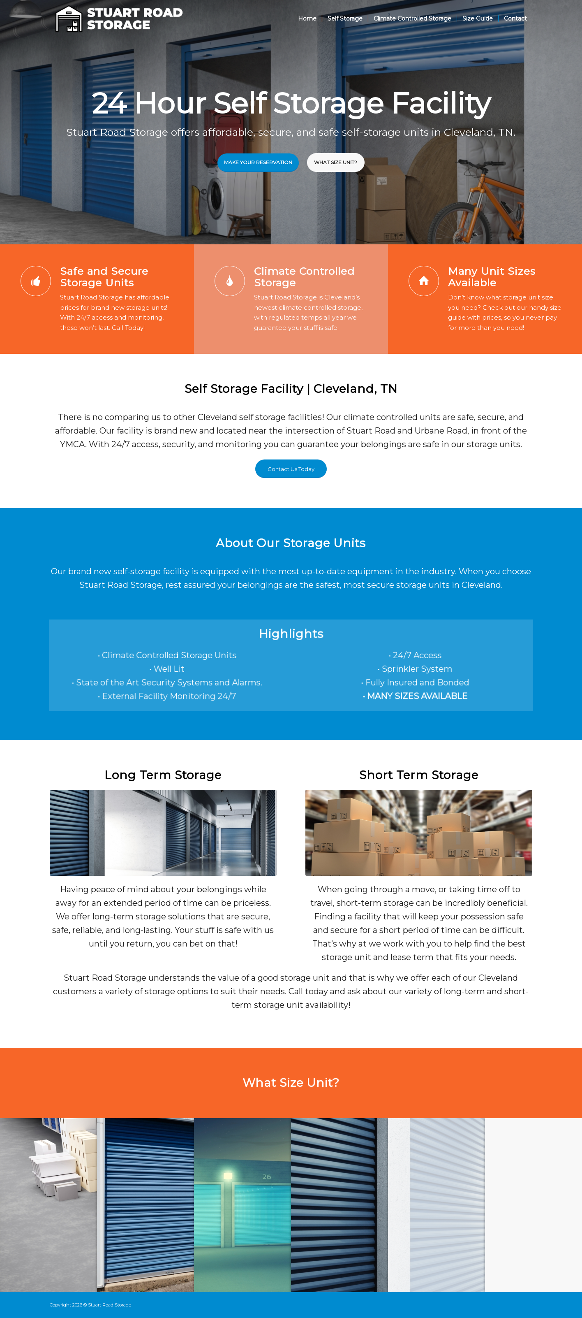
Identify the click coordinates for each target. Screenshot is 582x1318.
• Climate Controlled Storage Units (180, 656)
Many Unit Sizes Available (492, 277)
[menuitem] (307, 18)
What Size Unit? (335, 161)
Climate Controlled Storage (304, 277)
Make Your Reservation (258, 161)
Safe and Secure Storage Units (104, 277)
